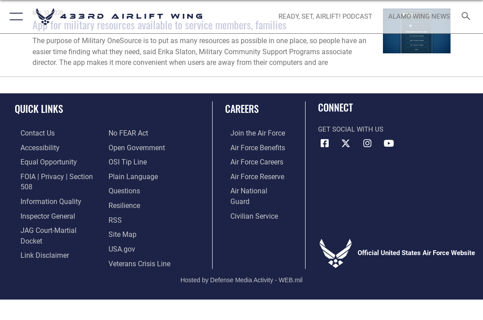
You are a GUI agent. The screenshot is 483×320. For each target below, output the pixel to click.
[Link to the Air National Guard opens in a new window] (252, 188)
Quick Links (39, 108)
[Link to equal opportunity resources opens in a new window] (41, 160)
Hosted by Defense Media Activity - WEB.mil (242, 263)
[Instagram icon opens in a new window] (367, 143)
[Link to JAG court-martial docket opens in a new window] (53, 215)
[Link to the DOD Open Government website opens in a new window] (135, 132)
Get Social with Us (350, 129)
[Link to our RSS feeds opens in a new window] (115, 201)
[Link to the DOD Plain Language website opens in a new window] (131, 160)
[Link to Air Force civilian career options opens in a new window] (247, 201)
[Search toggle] (467, 17)
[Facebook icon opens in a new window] (324, 143)
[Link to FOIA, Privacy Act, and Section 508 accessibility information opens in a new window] (55, 174)
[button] (14, 16)
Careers (242, 108)
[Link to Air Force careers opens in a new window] (251, 160)
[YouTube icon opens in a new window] (388, 143)
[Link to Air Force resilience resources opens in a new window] (124, 188)
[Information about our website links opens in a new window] (38, 229)
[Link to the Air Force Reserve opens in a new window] (251, 174)
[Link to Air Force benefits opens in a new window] (251, 146)
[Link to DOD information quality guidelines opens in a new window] (43, 188)
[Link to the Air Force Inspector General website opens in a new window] (41, 201)
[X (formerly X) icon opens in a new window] (346, 143)
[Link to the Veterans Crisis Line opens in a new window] (139, 243)
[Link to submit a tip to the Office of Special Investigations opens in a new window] (126, 146)
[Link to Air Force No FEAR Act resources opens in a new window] (34, 243)
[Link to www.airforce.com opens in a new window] (251, 132)
